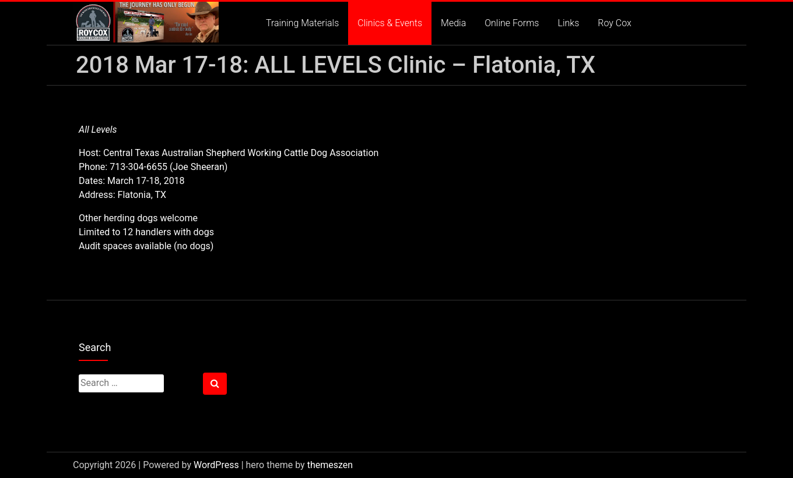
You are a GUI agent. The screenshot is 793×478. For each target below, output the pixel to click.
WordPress (216, 464)
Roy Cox (614, 23)
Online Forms (512, 23)
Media (453, 23)
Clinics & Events (389, 23)
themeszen (330, 464)
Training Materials (302, 23)
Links (568, 23)
